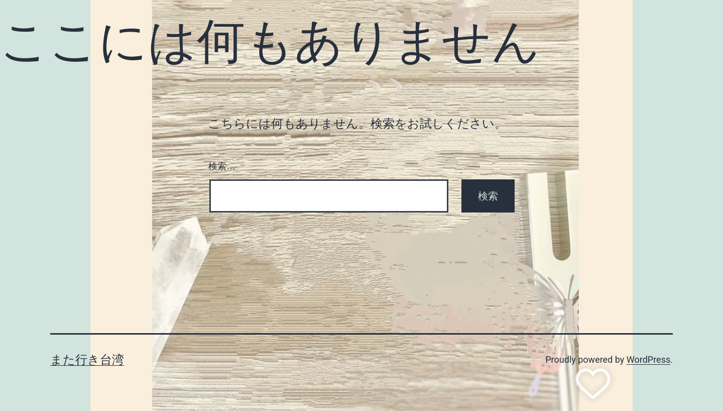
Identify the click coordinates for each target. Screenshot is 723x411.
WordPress (648, 359)
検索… (221, 166)
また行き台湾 (87, 360)
